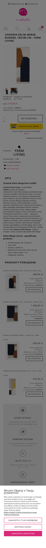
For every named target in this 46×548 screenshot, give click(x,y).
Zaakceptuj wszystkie (23, 533)
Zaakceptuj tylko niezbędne (23, 520)
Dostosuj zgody (22, 527)
